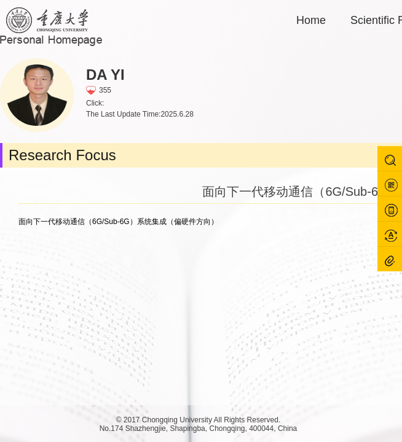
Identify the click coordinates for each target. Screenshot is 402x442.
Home (311, 20)
